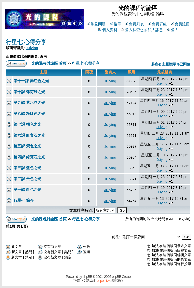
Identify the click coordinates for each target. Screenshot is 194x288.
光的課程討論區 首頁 (49, 63)
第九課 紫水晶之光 (29, 102)
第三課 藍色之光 (27, 168)
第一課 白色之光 (27, 189)
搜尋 (115, 24)
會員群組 (157, 24)
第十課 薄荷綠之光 (29, 92)
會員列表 (134, 24)
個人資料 (107, 30)
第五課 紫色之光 (27, 146)
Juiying (32, 48)
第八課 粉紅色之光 (29, 113)
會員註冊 (180, 24)
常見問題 (96, 24)
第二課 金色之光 (27, 178)
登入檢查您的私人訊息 (142, 30)
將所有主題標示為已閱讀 (170, 64)
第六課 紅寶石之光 (29, 135)
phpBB (87, 277)
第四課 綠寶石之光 (29, 157)
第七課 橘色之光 (27, 124)
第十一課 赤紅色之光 (31, 81)
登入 (172, 30)
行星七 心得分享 (26, 42)
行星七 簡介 (24, 200)
